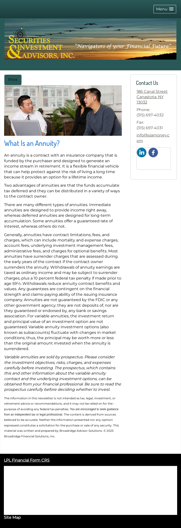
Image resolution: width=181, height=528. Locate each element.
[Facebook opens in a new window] (153, 152)
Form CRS (34, 512)
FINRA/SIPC (48, 474)
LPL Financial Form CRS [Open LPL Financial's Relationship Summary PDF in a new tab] (27, 460)
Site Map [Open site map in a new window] (12, 517)
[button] (164, 9)
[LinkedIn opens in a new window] (141, 152)
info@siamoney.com (153, 138)
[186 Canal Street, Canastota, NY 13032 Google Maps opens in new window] (154, 97)
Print (13, 79)
